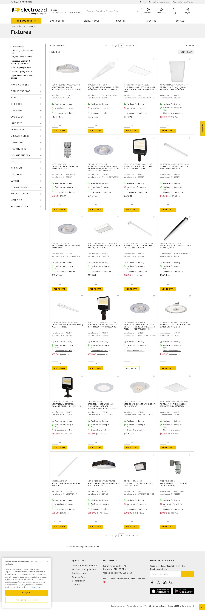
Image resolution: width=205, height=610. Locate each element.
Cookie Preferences (118, 606)
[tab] (26, 46)
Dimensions (17, 142)
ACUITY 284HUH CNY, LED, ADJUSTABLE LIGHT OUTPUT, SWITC (66, 88)
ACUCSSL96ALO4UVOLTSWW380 (174, 164)
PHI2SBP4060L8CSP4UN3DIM (136, 85)
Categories (17, 46)
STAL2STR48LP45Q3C (97, 85)
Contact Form (78, 581)
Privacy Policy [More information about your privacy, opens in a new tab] (36, 587)
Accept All (26, 593)
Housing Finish (19, 148)
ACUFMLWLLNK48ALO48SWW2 (65, 322)
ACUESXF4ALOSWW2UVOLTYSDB (102, 322)
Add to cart (59, 130)
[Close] (48, 561)
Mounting (16, 200)
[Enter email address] (165, 574)
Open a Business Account (159, 2)
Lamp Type (16, 123)
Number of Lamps (20, 193)
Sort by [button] (187, 45)
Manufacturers (20, 84)
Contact (181, 21)
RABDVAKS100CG (59, 164)
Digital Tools (91, 21)
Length (15, 180)
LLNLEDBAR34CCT (59, 481)
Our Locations (79, 573)
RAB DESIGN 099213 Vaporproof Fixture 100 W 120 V (173, 484)
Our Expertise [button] (57, 21)
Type (13, 97)
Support (17, 2)
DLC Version (18, 174)
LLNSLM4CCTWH (95, 402)
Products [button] (26, 20)
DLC (13, 161)
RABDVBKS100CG (167, 481)
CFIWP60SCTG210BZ (133, 481)
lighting (22, 26)
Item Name (16, 110)
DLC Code (16, 104)
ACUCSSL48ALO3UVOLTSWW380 (138, 243)
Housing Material (21, 155)
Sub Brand (17, 116)
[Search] (113, 11)
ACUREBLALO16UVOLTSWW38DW (174, 322)
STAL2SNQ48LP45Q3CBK (171, 243)
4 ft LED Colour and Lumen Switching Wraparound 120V (67, 326)
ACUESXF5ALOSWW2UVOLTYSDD (138, 164)
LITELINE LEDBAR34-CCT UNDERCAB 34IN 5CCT (66, 484)
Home (13, 26)
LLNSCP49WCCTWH (132, 402)
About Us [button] (151, 21)
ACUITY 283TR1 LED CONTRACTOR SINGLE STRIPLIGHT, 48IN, (138, 246)
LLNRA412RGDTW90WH (98, 164)
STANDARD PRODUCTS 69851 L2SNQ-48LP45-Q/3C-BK (175, 246)
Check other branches (63, 113)
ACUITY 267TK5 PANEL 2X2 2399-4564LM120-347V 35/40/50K (173, 405)
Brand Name (17, 129)
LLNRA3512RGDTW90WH (134, 322)
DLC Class (16, 168)
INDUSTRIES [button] (121, 21)
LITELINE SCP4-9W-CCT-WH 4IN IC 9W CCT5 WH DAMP (139, 405)
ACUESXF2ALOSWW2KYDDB (63, 402)
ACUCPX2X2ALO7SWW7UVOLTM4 (174, 402)
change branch (75, 12)
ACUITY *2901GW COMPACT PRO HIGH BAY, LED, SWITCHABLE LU (104, 246)
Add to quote (132, 368)
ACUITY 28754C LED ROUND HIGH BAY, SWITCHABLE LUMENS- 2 (175, 326)
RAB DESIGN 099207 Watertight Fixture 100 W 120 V (65, 167)
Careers (76, 584)
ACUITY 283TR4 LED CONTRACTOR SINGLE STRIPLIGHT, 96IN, (174, 167)
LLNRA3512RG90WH (60, 243)
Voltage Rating (20, 136)
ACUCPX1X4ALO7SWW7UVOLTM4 (174, 85)
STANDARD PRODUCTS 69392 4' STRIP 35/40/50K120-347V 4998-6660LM (103, 88)
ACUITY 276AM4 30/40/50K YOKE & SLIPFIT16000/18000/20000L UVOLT (102, 326)
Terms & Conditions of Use (137, 606)
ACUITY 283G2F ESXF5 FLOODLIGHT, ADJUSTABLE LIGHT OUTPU (138, 167)
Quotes (143, 2)
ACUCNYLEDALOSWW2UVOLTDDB (102, 481)
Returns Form (79, 577)
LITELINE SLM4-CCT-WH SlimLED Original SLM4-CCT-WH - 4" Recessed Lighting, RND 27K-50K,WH (103, 406)
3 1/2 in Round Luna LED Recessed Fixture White (66, 246)
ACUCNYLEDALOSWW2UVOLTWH (66, 85)
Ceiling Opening (20, 187)
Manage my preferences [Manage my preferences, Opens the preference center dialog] (27, 600)
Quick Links (79, 560)
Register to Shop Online (183, 2)
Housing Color (20, 206)
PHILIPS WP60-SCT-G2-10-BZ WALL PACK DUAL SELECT (138, 484)
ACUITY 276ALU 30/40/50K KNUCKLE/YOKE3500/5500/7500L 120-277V (67, 406)
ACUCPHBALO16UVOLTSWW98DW (102, 243)
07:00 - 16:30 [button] (58, 12)
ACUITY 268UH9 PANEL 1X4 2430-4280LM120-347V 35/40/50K (173, 88)
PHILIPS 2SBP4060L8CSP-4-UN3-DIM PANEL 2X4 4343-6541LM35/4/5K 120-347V (139, 89)
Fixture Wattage (20, 91)
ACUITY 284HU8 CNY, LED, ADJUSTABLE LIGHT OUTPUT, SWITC (104, 484)
